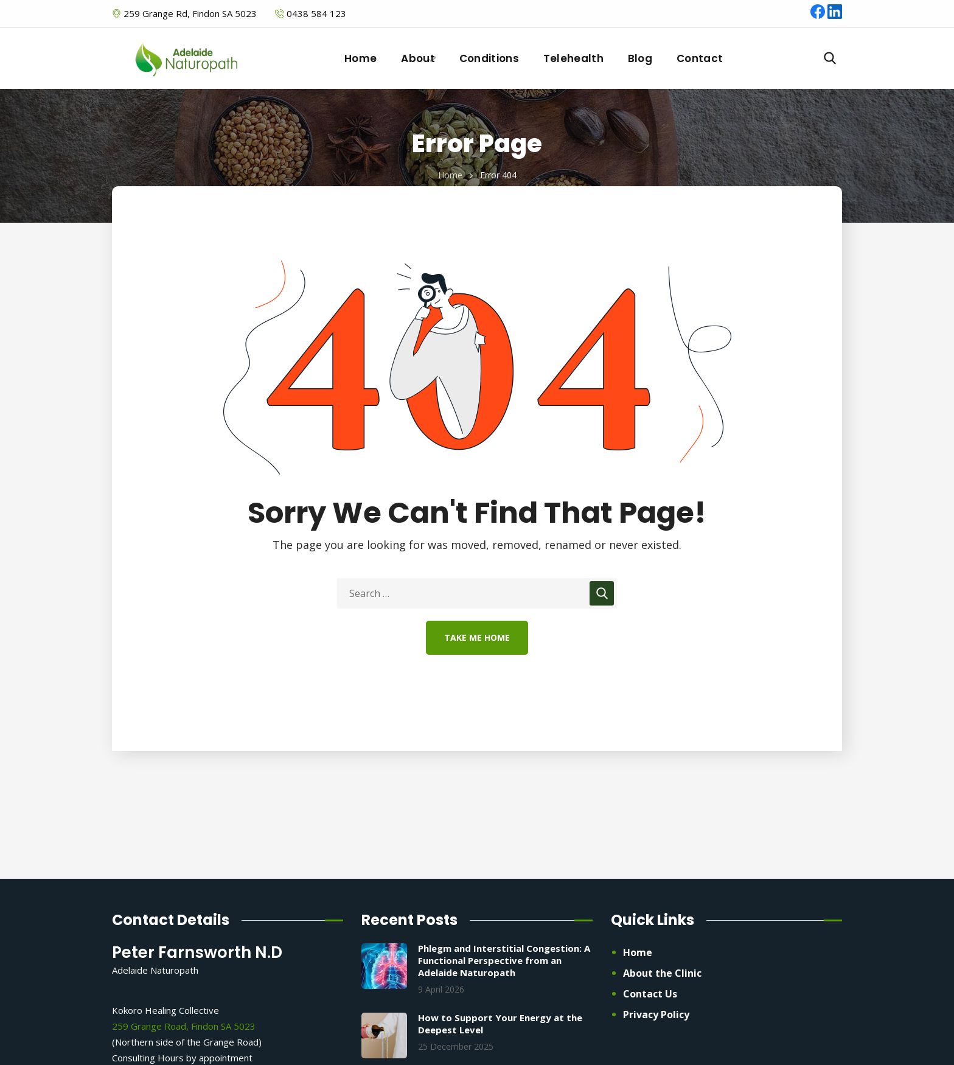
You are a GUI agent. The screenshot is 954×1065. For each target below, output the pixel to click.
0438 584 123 (316, 13)
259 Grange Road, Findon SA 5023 (184, 1026)
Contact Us (650, 993)
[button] (830, 58)
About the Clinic (662, 973)
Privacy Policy (656, 1014)
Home (450, 175)
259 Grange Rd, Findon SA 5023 (189, 13)
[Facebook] (818, 15)
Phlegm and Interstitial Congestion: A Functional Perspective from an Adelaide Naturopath (504, 960)
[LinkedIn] (834, 15)
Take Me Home (477, 637)
